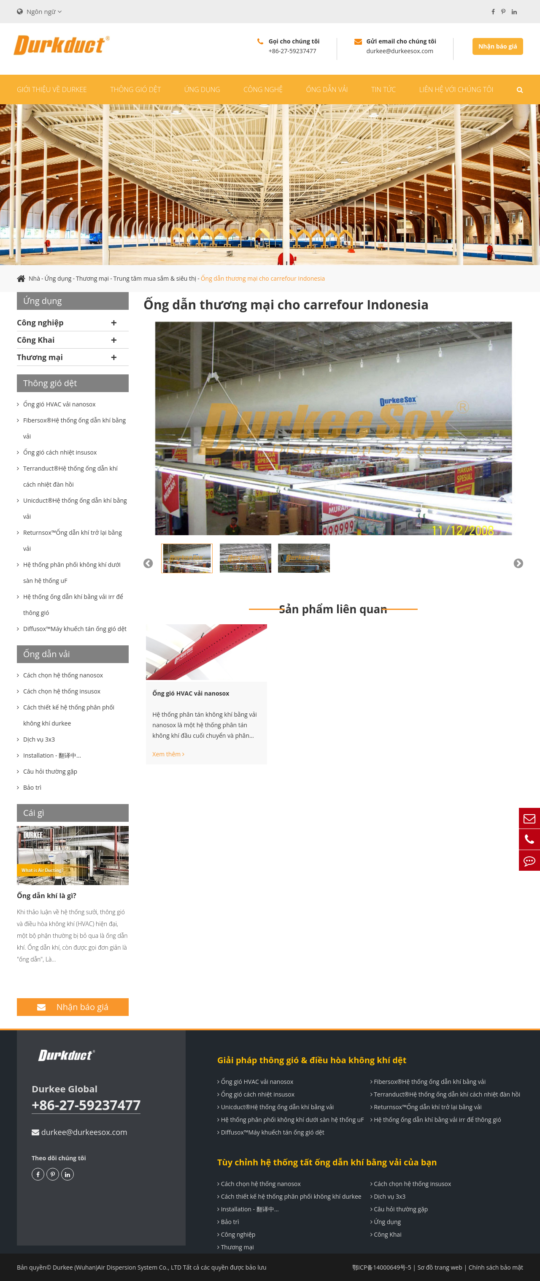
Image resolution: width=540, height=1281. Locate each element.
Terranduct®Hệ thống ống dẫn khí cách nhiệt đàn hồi (445, 1094)
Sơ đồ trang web (440, 1267)
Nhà (34, 278)
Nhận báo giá (497, 46)
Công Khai (35, 340)
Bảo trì (228, 1222)
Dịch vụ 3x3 (388, 1196)
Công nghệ (263, 89)
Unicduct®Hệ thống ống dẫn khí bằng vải (275, 1107)
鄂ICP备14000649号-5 (381, 1267)
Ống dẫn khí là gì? (46, 895)
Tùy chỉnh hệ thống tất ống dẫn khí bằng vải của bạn (327, 1162)
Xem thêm (168, 754)
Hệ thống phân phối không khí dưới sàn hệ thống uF (290, 1120)
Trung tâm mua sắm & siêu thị (154, 278)
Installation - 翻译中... (248, 1209)
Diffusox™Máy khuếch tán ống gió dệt (270, 1132)
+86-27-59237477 (86, 1105)
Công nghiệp (40, 322)
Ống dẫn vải (327, 89)
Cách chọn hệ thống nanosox (259, 1184)
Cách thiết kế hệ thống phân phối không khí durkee (289, 1196)
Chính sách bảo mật (496, 1267)
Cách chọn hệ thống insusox (410, 1184)
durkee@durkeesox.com (79, 1132)
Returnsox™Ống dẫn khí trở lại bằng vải (426, 1107)
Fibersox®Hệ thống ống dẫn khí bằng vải (428, 1082)
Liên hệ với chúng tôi (456, 89)
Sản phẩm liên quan (333, 609)
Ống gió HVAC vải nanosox (190, 693)
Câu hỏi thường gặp (399, 1209)
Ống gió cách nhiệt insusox (255, 1094)
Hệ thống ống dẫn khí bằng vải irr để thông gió (435, 1120)
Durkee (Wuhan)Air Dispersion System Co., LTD (117, 1267)
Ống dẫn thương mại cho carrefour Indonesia (263, 278)
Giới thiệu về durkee (52, 89)
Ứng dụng (202, 89)
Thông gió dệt (135, 89)
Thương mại (92, 278)
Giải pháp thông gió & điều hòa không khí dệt (311, 1060)
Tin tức (383, 89)
